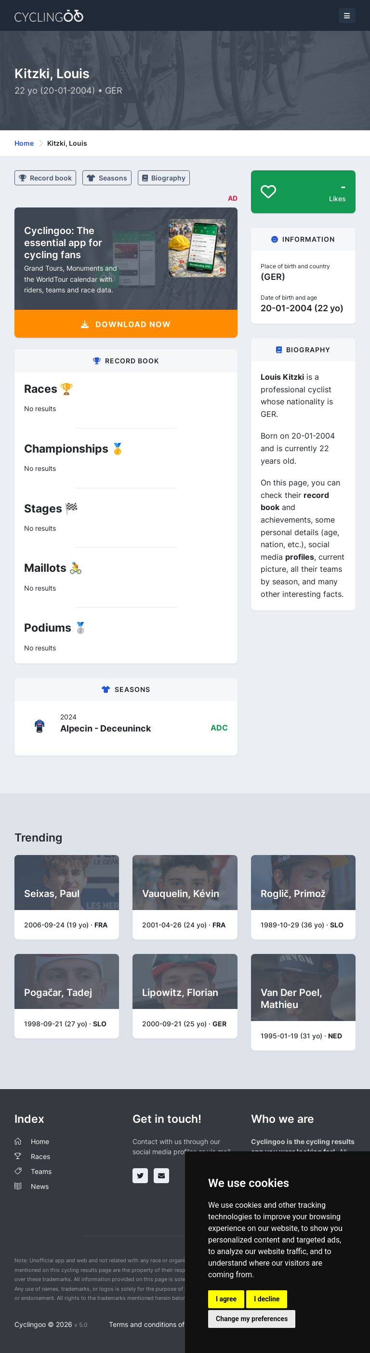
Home (24, 143)
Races (40, 1156)
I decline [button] (266, 1299)
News (40, 1186)
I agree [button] (226, 1299)
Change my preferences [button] (252, 1319)
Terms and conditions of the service (165, 1324)
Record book (45, 178)
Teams (41, 1171)
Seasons (107, 178)
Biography (163, 178)
